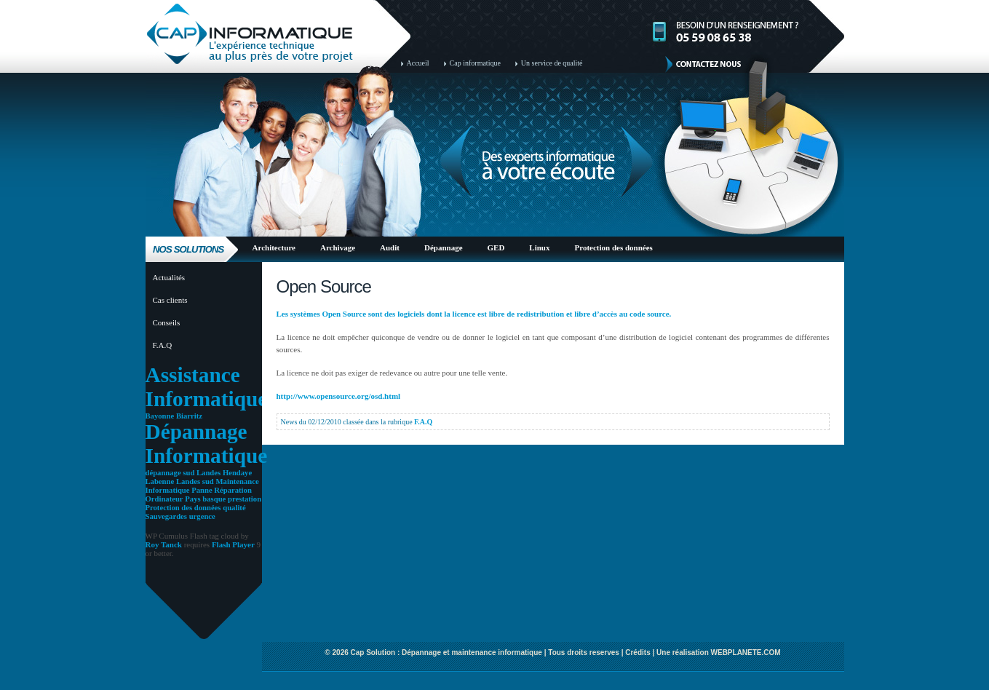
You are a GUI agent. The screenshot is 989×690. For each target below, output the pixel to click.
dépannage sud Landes (183, 473)
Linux (539, 247)
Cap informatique (475, 63)
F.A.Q (162, 345)
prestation (244, 499)
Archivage (337, 247)
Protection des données (614, 247)
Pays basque (205, 499)
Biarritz (189, 416)
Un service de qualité (552, 63)
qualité (234, 508)
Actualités (169, 277)
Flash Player (233, 544)
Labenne (160, 481)
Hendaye (237, 473)
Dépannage (443, 247)
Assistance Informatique (207, 387)
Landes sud (195, 481)
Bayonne (160, 416)
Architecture (274, 247)
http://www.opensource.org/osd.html (339, 396)
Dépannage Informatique (207, 443)
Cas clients (170, 300)
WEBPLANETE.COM (746, 653)
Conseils (166, 322)
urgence (202, 516)
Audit (390, 247)
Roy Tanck (164, 544)
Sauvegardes (166, 516)
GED (496, 247)
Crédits (637, 653)
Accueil (418, 63)
